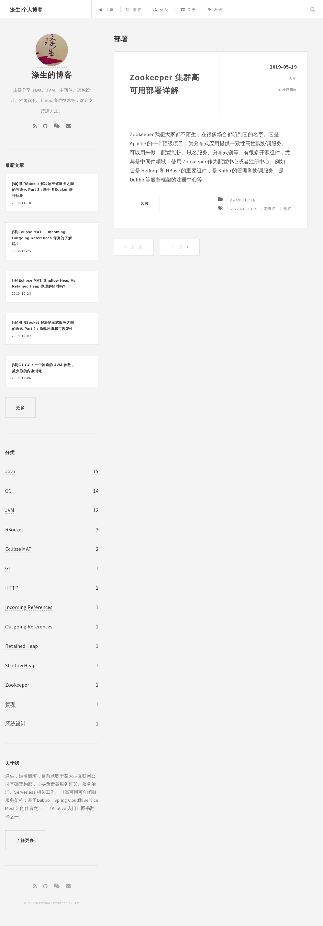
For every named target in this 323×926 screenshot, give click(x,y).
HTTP (11, 587)
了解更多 (25, 840)
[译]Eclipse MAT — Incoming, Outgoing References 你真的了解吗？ (42, 238)
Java (10, 471)
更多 (20, 407)
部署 (288, 209)
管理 (10, 704)
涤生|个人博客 (26, 9)
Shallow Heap (20, 665)
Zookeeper (243, 200)
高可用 (270, 209)
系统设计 (15, 723)
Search (312, 9)
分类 (161, 9)
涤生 (77, 903)
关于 (188, 9)
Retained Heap (21, 646)
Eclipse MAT (18, 549)
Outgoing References (28, 626)
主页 (106, 9)
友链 (215, 9)
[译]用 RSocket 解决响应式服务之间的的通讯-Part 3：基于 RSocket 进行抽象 (43, 190)
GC (8, 490)
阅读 (145, 203)
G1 (8, 568)
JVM (9, 510)
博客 (134, 9)
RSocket (14, 529)
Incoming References (28, 607)
